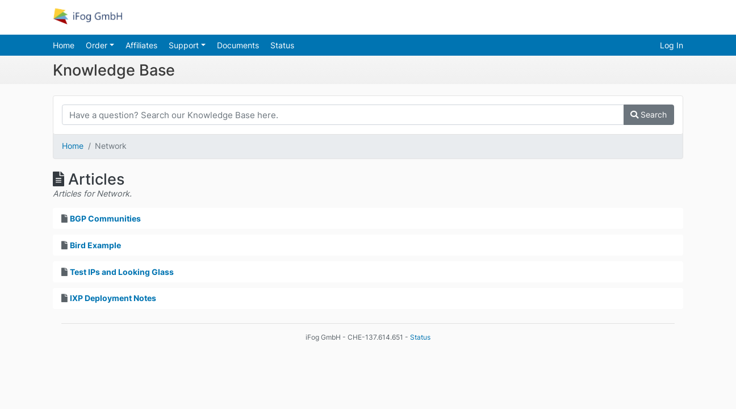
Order (98, 45)
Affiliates (141, 45)
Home (63, 45)
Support (185, 45)
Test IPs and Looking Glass (122, 272)
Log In (671, 45)
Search (648, 114)
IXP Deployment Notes (113, 298)
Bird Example (95, 245)
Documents (238, 45)
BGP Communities (105, 218)
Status (282, 45)
